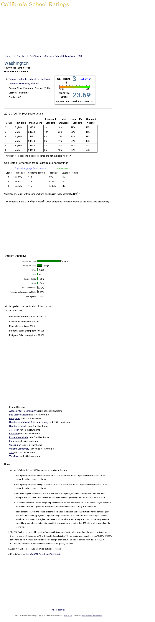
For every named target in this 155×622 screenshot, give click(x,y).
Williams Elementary (19, 448)
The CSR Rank (16, 532)
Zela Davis (14, 456)
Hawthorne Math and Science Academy (28, 422)
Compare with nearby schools (24, 83)
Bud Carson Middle (18, 414)
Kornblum (14, 433)
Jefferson (14, 429)
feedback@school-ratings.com (92, 616)
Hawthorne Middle (18, 426)
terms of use (68, 616)
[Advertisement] (77, 31)
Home (8, 56)
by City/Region (34, 56)
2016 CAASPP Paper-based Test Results (43, 554)
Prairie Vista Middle (18, 437)
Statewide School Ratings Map (60, 56)
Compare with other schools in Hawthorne (30, 79)
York (11, 452)
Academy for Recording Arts (23, 411)
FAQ (80, 56)
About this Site (58, 610)
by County (19, 56)
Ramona (13, 441)
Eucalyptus (14, 418)
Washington (15, 445)
